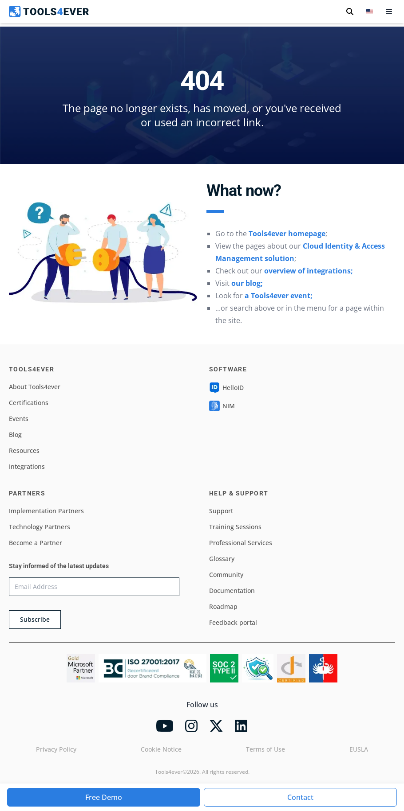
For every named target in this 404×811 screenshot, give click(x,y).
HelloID (226, 387)
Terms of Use (265, 749)
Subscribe (35, 619)
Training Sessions (235, 526)
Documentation (232, 590)
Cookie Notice (161, 749)
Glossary (221, 558)
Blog (15, 434)
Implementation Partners (46, 511)
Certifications (28, 402)
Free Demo (103, 797)
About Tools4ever (34, 386)
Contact (300, 797)
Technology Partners (39, 526)
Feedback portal (233, 622)
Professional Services (240, 542)
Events (18, 418)
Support (221, 511)
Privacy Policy (56, 749)
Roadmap (223, 606)
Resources (24, 450)
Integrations (27, 466)
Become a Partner (35, 542)
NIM (222, 406)
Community (226, 574)
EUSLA (358, 749)
